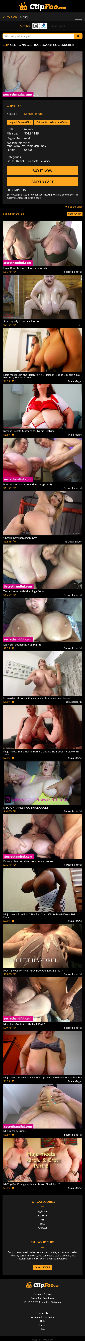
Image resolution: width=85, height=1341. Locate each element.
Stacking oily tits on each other (21, 321)
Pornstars (45, 161)
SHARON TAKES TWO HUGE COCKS (25, 807)
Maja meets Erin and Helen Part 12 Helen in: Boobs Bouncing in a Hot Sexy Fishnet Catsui (41, 376)
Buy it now (42, 171)
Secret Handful (34, 113)
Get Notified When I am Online (52, 122)
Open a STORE (42, 1267)
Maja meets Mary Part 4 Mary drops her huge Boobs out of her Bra (42, 1077)
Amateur (42, 1227)
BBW (42, 1223)
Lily (80, 324)
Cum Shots (32, 161)
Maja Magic (75, 381)
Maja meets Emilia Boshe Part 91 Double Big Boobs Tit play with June (41, 753)
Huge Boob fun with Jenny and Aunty (25, 267)
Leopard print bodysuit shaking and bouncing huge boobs (36, 697)
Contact (42, 1325)
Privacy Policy (43, 1313)
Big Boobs (42, 1211)
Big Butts (42, 1215)
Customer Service (43, 1294)
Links (42, 1329)
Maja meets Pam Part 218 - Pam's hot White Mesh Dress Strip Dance (39, 916)
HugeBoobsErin (72, 701)
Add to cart (42, 182)
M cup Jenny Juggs (14, 1130)
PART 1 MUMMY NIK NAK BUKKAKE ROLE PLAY (33, 970)
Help (42, 1321)
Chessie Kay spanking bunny (20, 537)
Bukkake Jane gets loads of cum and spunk (28, 861)
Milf (43, 1219)
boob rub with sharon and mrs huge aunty (27, 484)
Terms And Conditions (42, 1298)
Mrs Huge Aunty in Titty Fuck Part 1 (24, 1023)
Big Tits (10, 161)
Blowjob (20, 161)
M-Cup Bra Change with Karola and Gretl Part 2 (31, 1184)
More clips (74, 214)
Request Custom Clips (20, 122)
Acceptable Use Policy (42, 1317)
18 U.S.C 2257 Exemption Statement (43, 1302)
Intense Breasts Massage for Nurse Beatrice (28, 430)
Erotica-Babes (73, 541)
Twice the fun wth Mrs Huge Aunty (24, 591)
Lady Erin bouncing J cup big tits (22, 644)
